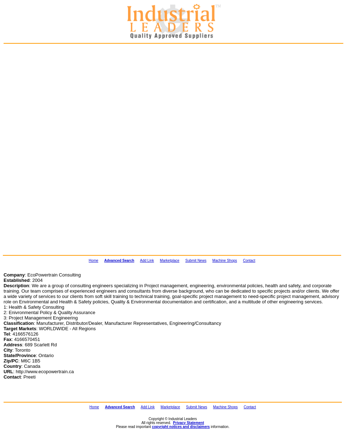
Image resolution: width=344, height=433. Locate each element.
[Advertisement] (41, 84)
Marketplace (169, 261)
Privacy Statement (188, 423)
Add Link (147, 261)
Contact (249, 261)
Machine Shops (224, 261)
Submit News (195, 261)
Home (93, 261)
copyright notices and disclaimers (181, 427)
